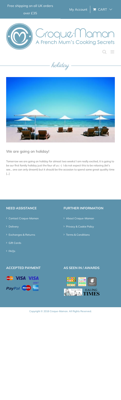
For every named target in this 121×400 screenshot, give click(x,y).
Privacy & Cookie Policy (80, 226)
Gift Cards (15, 242)
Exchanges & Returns (22, 234)
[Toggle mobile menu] (113, 52)
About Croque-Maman (80, 218)
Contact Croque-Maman (24, 218)
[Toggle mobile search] (104, 52)
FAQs (12, 251)
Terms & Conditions (78, 234)
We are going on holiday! (27, 151)
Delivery (14, 226)
